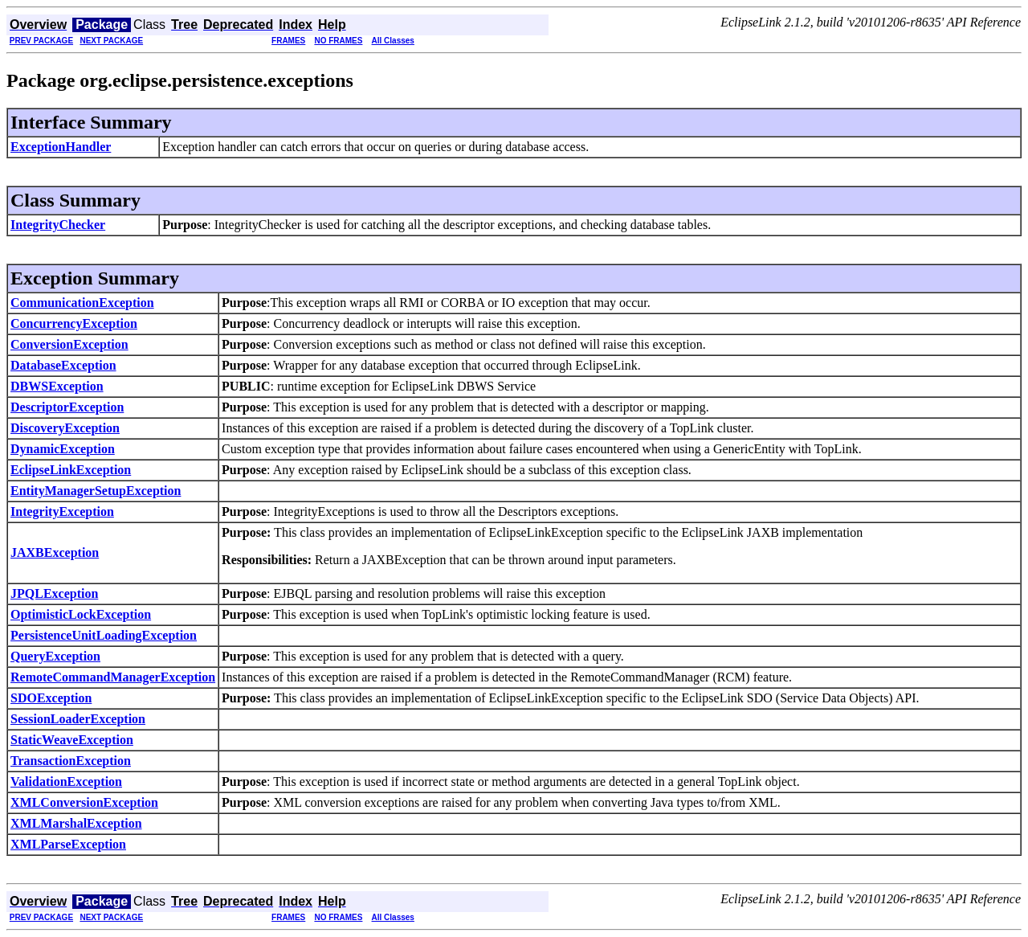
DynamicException (62, 449)
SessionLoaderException (77, 719)
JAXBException (54, 552)
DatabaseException (63, 365)
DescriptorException (67, 407)
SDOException (51, 698)
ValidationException (66, 781)
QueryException (55, 656)
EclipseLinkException (70, 470)
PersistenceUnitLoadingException (103, 635)
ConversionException (69, 344)
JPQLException (54, 593)
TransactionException (70, 760)
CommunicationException (82, 302)
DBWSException (57, 386)
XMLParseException (68, 844)
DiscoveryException (65, 428)
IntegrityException (62, 511)
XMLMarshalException (76, 823)
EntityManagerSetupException (95, 490)
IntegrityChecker (57, 224)
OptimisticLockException (80, 614)
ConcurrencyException (73, 323)
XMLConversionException (84, 802)
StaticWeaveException (71, 740)
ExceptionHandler (60, 146)
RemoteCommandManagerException (112, 677)
